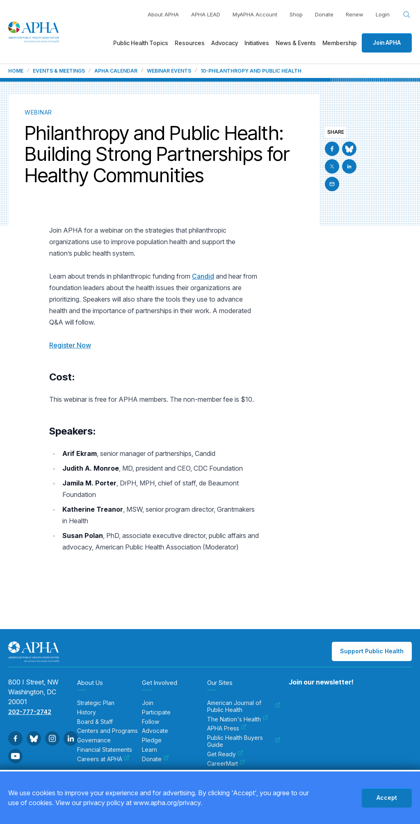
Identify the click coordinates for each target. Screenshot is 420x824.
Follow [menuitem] (150, 722)
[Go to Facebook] (332, 149)
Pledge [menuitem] (152, 740)
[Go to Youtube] (15, 756)
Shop (296, 14)
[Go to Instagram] (52, 738)
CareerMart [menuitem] (226, 763)
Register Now (70, 345)
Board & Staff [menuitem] (95, 722)
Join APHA (387, 42)
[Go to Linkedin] (349, 166)
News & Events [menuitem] (296, 42)
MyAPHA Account (255, 14)
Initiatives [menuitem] (256, 42)
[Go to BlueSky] (349, 149)
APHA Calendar (115, 71)
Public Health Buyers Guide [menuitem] (244, 741)
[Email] (332, 184)
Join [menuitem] (147, 703)
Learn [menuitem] (149, 749)
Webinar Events (169, 71)
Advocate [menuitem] (155, 731)
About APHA (163, 14)
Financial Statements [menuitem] (104, 749)
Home (15, 71)
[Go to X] (332, 166)
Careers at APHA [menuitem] (103, 759)
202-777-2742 (29, 712)
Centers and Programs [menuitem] (107, 731)
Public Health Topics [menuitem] (140, 42)
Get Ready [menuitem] (225, 754)
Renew (354, 14)
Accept (387, 797)
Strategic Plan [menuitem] (95, 703)
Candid (203, 276)
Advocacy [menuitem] (224, 42)
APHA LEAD (205, 14)
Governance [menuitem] (94, 740)
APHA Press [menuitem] (227, 728)
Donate (324, 14)
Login (383, 14)
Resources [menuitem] (190, 42)
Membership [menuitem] (339, 42)
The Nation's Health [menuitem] (237, 719)
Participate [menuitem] (156, 712)
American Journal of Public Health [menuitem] (244, 706)
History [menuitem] (86, 712)
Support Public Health (372, 651)
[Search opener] (407, 15)
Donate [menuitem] (155, 759)
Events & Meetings (59, 71)
